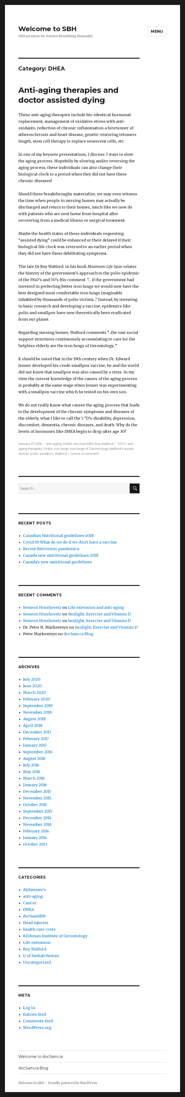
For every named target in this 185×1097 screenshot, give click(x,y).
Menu (157, 31)
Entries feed (34, 1014)
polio (34, 453)
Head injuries (35, 922)
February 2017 (36, 738)
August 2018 (34, 718)
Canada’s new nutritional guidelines (57, 562)
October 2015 (35, 804)
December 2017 (37, 732)
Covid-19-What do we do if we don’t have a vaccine (70, 542)
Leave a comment (85, 453)
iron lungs (61, 448)
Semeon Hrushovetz (42, 607)
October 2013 (35, 844)
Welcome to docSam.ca (40, 1056)
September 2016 (37, 751)
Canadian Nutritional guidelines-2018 (58, 535)
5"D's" (122, 444)
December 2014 (37, 817)
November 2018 (37, 712)
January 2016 (35, 784)
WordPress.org (37, 1027)
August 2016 (34, 758)
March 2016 (34, 778)
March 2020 (34, 692)
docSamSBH (83, 444)
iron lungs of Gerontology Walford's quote (101, 448)
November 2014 (37, 824)
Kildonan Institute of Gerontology (55, 935)
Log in (29, 1007)
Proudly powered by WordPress (72, 1083)
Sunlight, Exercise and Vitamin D (99, 614)
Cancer (29, 903)
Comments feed (38, 1021)
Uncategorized (37, 962)
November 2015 (37, 798)
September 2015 (37, 811)
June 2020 (32, 686)
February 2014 (36, 831)
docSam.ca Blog (78, 633)
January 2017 (35, 745)
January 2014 (35, 837)
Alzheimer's (34, 889)
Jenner (23, 453)
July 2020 (31, 679)
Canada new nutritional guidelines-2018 (60, 555)
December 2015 (37, 791)
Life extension (36, 942)
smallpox (46, 453)
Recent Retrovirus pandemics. (51, 548)
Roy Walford (104, 444)
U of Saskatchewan (41, 955)
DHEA (67, 444)
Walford (61, 453)
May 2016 (31, 771)
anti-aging (54, 444)
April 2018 (32, 725)
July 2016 (31, 765)
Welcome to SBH (47, 29)
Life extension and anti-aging (96, 607)
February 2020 (36, 699)
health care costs (39, 929)
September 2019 (37, 705)
